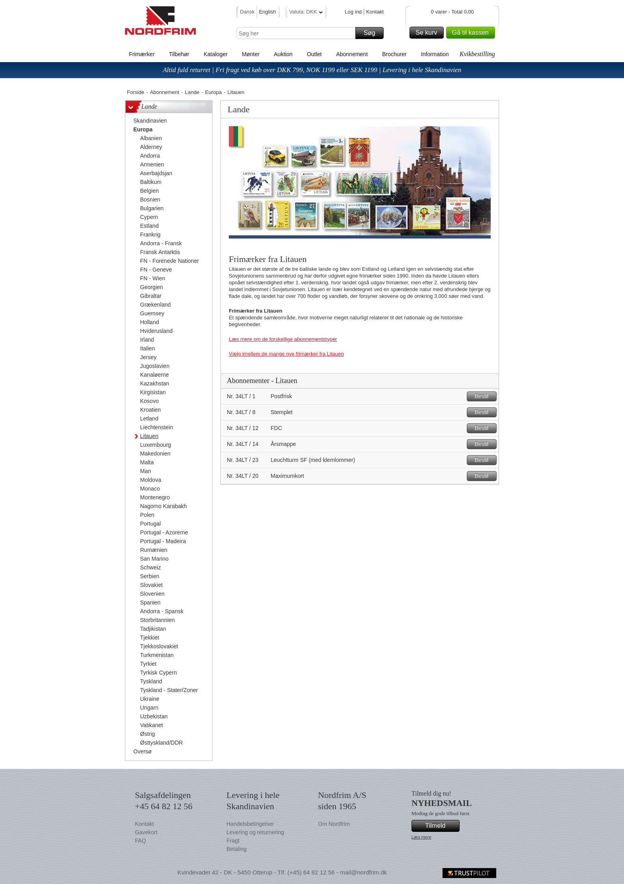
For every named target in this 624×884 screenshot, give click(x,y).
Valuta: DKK (306, 13)
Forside (135, 92)
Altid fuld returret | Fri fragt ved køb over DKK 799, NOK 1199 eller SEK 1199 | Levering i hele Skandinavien (312, 70)
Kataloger (216, 54)
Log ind (353, 12)
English (267, 12)
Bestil (484, 396)
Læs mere (421, 837)
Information (435, 54)
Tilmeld (441, 826)
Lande (192, 92)
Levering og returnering (255, 832)
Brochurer (394, 54)
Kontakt (375, 12)
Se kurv (428, 33)
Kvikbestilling (477, 54)
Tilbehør (179, 54)
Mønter (250, 54)
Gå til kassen (472, 33)
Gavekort (146, 832)
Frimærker (142, 54)
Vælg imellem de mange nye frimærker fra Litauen (286, 354)
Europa (213, 92)
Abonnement (352, 54)
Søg (372, 33)
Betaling (236, 849)
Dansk (247, 12)
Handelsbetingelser (250, 824)
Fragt (233, 840)
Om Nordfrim (334, 824)
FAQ (140, 840)
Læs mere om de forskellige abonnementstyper (283, 339)
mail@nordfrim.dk (363, 872)
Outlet (314, 54)
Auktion (283, 54)
